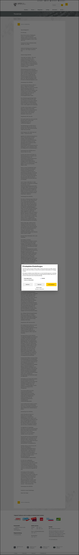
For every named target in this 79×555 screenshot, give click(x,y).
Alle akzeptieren (51, 284)
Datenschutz (42, 289)
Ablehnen (27, 284)
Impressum (37, 289)
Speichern (39, 284)
